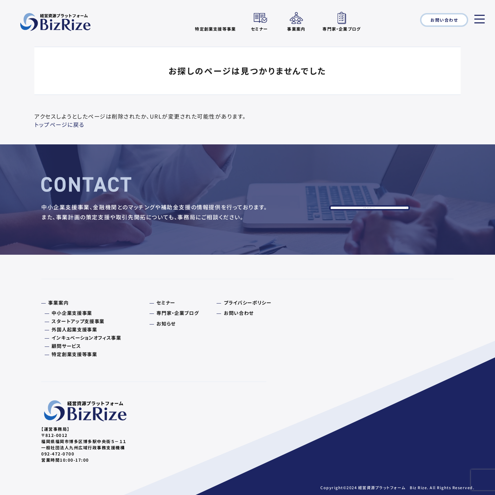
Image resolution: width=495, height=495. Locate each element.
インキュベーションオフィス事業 (80, 338)
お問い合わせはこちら (369, 213)
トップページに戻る (59, 124)
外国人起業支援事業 (70, 330)
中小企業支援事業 (68, 315)
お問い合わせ (444, 20)
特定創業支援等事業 (70, 352)
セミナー (259, 28)
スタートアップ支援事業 (73, 323)
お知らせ (152, 325)
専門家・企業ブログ (341, 28)
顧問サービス (63, 345)
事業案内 (296, 28)
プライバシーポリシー (224, 306)
